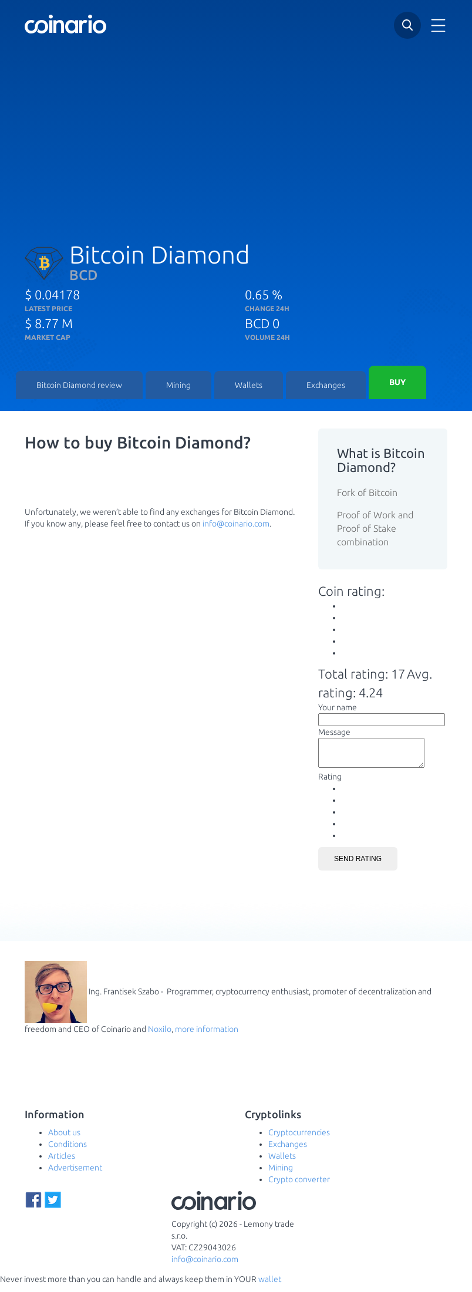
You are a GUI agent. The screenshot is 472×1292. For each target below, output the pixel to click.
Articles (61, 1163)
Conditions (67, 1151)
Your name (337, 709)
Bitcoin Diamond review (79, 386)
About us (64, 1139)
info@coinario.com (236, 525)
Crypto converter (299, 1186)
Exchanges (325, 386)
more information (206, 1036)
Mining (178, 386)
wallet (269, 1286)
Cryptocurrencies (299, 1139)
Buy (397, 383)
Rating (330, 783)
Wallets (248, 386)
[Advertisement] (236, 134)
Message (334, 733)
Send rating (358, 866)
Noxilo (159, 1036)
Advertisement (75, 1174)
